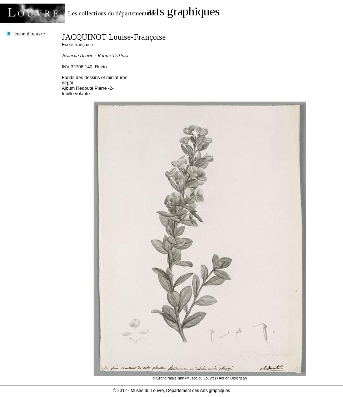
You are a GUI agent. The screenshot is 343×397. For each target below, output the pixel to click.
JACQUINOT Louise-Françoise (114, 37)
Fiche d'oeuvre (29, 33)
